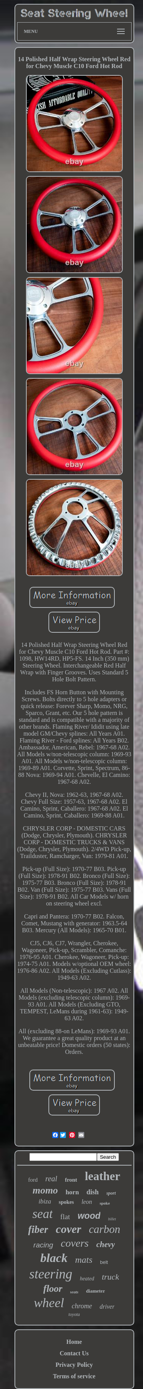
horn (72, 1192)
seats (74, 1292)
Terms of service (74, 1376)
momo (45, 1190)
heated (87, 1279)
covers (74, 1243)
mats (83, 1260)
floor (53, 1288)
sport (111, 1193)
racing (43, 1245)
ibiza (45, 1201)
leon (87, 1201)
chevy (105, 1244)
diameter (95, 1291)
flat (65, 1217)
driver (107, 1306)
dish (93, 1192)
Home (74, 1342)
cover (68, 1229)
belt (104, 1262)
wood (88, 1216)
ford (33, 1180)
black (53, 1258)
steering (50, 1274)
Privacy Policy (74, 1364)
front (71, 1180)
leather (102, 1176)
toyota (74, 1314)
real (51, 1178)
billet (112, 1219)
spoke (105, 1203)
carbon (104, 1229)
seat (42, 1214)
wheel (49, 1303)
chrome (82, 1306)
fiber (38, 1229)
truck (110, 1277)
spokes (66, 1202)
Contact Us (74, 1353)
